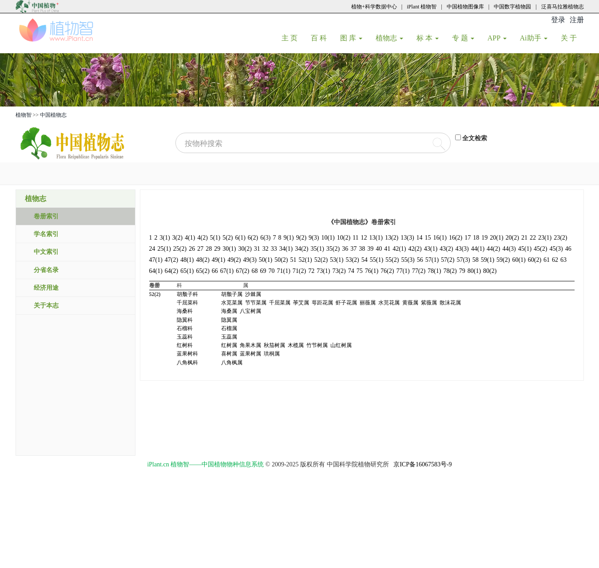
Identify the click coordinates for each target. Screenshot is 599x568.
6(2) (253, 237)
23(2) (560, 237)
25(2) (179, 248)
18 (476, 237)
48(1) (187, 259)
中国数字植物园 (512, 7)
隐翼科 (185, 320)
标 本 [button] (428, 38)
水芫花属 (389, 303)
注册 (577, 20)
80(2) (489, 271)
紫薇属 (429, 303)
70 (271, 271)
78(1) (434, 271)
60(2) (534, 259)
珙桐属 (272, 354)
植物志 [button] (389, 38)
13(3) (407, 237)
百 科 (322, 38)
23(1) (544, 237)
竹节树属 (317, 345)
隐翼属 (229, 320)
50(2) (281, 259)
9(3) (314, 237)
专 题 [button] (463, 38)
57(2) (447, 259)
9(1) (288, 237)
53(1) (336, 259)
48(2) (202, 259)
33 (274, 248)
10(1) (327, 237)
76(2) (387, 271)
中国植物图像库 (465, 7)
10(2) (343, 237)
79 (462, 271)
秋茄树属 (274, 345)
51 (293, 259)
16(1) (440, 237)
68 (254, 271)
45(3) (556, 248)
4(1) (190, 237)
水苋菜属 (231, 303)
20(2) (512, 237)
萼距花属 (322, 303)
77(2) (418, 271)
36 (345, 248)
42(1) (399, 248)
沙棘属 (253, 294)
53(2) (352, 259)
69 (263, 271)
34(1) (286, 248)
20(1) (496, 237)
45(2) (540, 248)
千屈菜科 (187, 303)
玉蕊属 (229, 337)
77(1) (402, 271)
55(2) (392, 259)
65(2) (202, 271)
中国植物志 (53, 115)
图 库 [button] (351, 38)
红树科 (185, 345)
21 (524, 237)
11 (355, 237)
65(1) (187, 271)
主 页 (293, 38)
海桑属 (229, 311)
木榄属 (296, 345)
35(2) (333, 248)
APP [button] (497, 38)
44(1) (477, 248)
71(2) (299, 271)
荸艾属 (301, 303)
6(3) (265, 237)
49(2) (234, 259)
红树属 (229, 345)
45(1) (525, 248)
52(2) (321, 259)
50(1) (265, 259)
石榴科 (185, 328)
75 (360, 271)
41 (387, 248)
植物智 (24, 115)
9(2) (301, 237)
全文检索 (474, 138)
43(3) (461, 248)
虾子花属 (346, 303)
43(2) (446, 248)
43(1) (430, 248)
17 (467, 237)
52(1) (305, 259)
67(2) (242, 271)
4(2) (202, 237)
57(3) (463, 259)
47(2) (171, 259)
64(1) (156, 271)
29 (217, 248)
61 (546, 259)
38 (362, 248)
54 (364, 259)
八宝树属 (250, 311)
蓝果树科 (187, 354)
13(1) (376, 237)
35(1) (317, 248)
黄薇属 (410, 303)
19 (484, 237)
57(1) (432, 259)
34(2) (301, 248)
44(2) (493, 248)
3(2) (177, 237)
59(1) (487, 259)
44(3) (509, 248)
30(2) (244, 248)
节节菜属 (255, 303)
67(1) (227, 271)
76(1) (371, 271)
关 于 (572, 38)
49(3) (249, 259)
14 (420, 237)
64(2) (171, 271)
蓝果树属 (250, 354)
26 (192, 248)
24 (152, 248)
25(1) (164, 248)
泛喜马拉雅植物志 (562, 7)
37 (353, 248)
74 (351, 271)
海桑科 (185, 311)
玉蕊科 (185, 337)
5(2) (227, 237)
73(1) (323, 271)
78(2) (449, 271)
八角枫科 (187, 362)
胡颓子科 (187, 294)
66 (215, 271)
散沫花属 (450, 303)
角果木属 (250, 345)
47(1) (156, 259)
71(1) (283, 271)
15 (428, 237)
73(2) (338, 271)
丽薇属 (368, 303)
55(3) (407, 259)
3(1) (165, 237)
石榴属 (229, 328)
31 (257, 248)
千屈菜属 (279, 303)
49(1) (218, 259)
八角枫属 (231, 362)
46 (568, 248)
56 (420, 259)
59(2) (503, 259)
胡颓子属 (231, 294)
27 (200, 248)
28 (209, 248)
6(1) (240, 237)
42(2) (414, 248)
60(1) (518, 259)
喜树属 (229, 354)
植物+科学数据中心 (374, 7)
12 (364, 237)
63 (563, 259)
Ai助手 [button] (533, 38)
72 (311, 271)
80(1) (474, 271)
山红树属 (341, 345)
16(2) (455, 237)
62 (555, 259)
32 (265, 248)
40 (379, 248)
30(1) (229, 248)
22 (533, 237)
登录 (558, 20)
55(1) (376, 259)
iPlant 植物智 (421, 7)
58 (475, 259)
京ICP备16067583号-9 (422, 464)
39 (370, 248)
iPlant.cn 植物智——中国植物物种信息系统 (205, 464)
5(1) (215, 237)
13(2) (391, 237)
